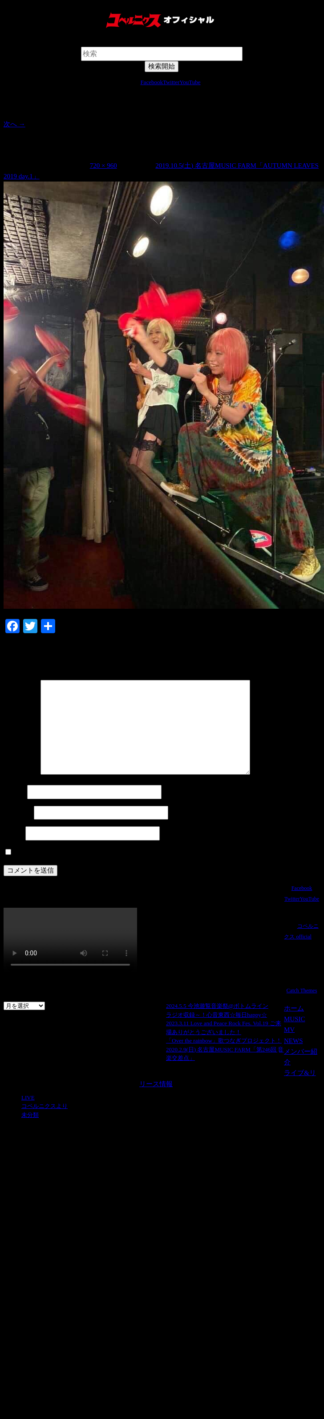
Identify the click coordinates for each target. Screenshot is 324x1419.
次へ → (14, 124)
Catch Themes (302, 990)
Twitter (171, 82)
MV (289, 1029)
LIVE (28, 1097)
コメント (21, 772)
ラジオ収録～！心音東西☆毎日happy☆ (216, 1014)
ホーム (294, 1008)
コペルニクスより (44, 1106)
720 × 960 (103, 165)
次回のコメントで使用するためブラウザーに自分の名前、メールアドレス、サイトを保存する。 (157, 852)
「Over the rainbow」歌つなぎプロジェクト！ (224, 1040)
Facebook (151, 82)
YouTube (189, 82)
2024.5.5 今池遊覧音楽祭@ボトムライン (217, 1006)
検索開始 (161, 42)
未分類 (30, 1115)
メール (18, 813)
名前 (14, 792)
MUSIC (294, 1019)
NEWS (293, 1040)
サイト (14, 833)
